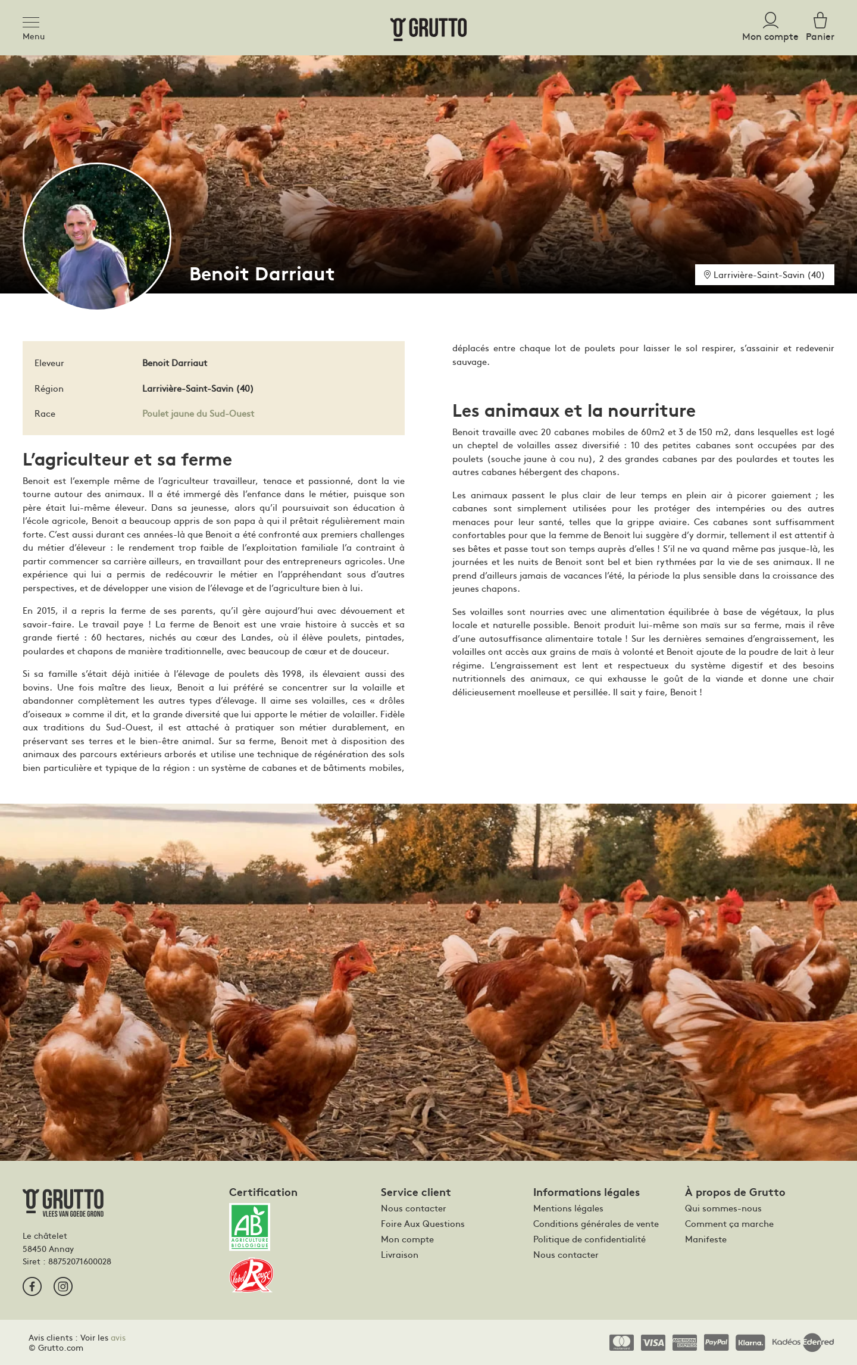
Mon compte (407, 1238)
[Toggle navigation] (34, 20)
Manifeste (706, 1238)
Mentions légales (568, 1207)
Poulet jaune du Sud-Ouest (198, 413)
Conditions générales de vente (596, 1223)
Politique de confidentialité (589, 1238)
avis (118, 1337)
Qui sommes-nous (723, 1207)
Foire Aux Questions (423, 1223)
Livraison (399, 1254)
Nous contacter (413, 1207)
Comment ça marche (729, 1223)
